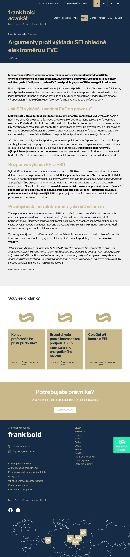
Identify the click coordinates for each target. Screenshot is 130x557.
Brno (10, 24)
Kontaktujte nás (65, 409)
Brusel (43, 24)
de (111, 3)
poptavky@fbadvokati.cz (76, 3)
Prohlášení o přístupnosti (20, 489)
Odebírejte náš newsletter (21, 463)
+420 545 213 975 (48, 3)
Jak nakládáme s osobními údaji (23, 467)
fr (118, 3)
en (104, 3)
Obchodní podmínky (18, 485)
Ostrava (25, 24)
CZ (97, 3)
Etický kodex (14, 476)
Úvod (10, 34)
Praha (17, 24)
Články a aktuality (20, 34)
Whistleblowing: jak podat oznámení (25, 480)
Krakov (35, 24)
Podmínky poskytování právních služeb (27, 472)
